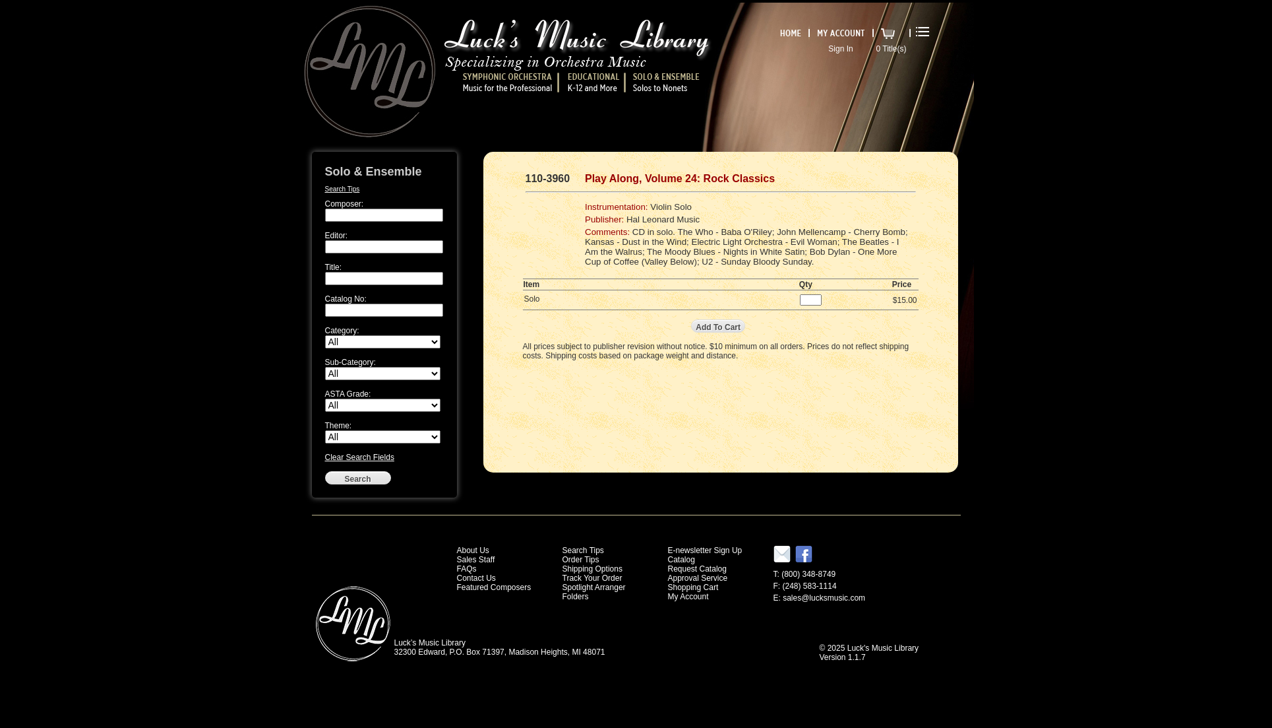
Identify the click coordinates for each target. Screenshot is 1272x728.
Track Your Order (592, 578)
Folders (575, 596)
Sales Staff (476, 559)
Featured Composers (494, 587)
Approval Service (698, 578)
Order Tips (580, 559)
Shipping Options (592, 569)
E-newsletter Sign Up (705, 550)
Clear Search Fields (359, 457)
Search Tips (342, 189)
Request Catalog (697, 569)
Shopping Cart (693, 587)
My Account (688, 596)
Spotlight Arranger (594, 587)
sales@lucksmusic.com (824, 598)
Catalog (681, 559)
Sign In (840, 48)
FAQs (467, 569)
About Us (473, 550)
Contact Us (476, 578)
